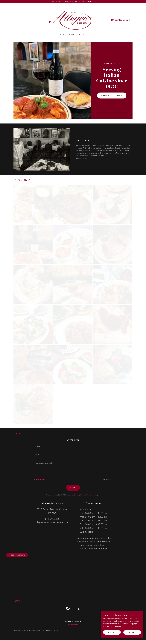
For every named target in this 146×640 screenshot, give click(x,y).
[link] (73, 20)
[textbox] (73, 446)
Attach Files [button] (40, 479)
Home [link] (63, 34)
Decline (112, 632)
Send (73, 488)
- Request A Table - (111, 95)
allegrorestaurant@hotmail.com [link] (52, 522)
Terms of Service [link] (91, 495)
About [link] (82, 34)
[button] (35, 479)
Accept (132, 632)
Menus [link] (72, 34)
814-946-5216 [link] (122, 20)
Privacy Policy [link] (80, 495)
